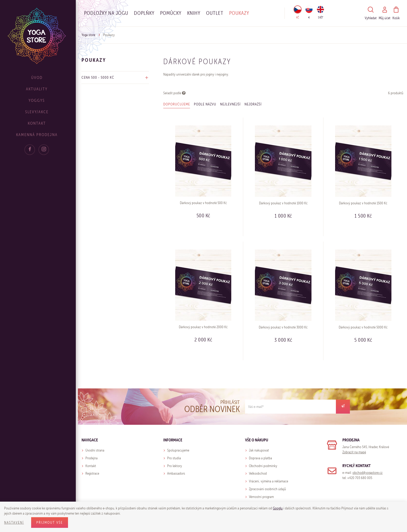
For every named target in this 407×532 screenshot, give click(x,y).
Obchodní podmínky (263, 466)
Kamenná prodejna (39, 134)
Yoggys (39, 100)
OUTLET (214, 13)
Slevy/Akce (39, 111)
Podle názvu (205, 104)
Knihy (193, 13)
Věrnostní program (261, 497)
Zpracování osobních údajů (267, 489)
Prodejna (91, 458)
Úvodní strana (94, 450)
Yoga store (88, 35)
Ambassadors (176, 473)
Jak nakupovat (259, 450)
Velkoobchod (258, 473)
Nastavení (14, 522)
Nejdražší (253, 104)
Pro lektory (174, 466)
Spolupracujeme (178, 450)
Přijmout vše (49, 522)
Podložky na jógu (106, 13)
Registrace (92, 473)
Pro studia (174, 458)
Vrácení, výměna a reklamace (268, 481)
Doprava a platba (260, 458)
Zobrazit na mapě (354, 452)
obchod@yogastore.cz (367, 472)
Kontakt (39, 123)
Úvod (39, 77)
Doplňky (144, 13)
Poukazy (239, 13)
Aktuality (39, 88)
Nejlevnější (230, 104)
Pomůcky (170, 13)
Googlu (278, 508)
